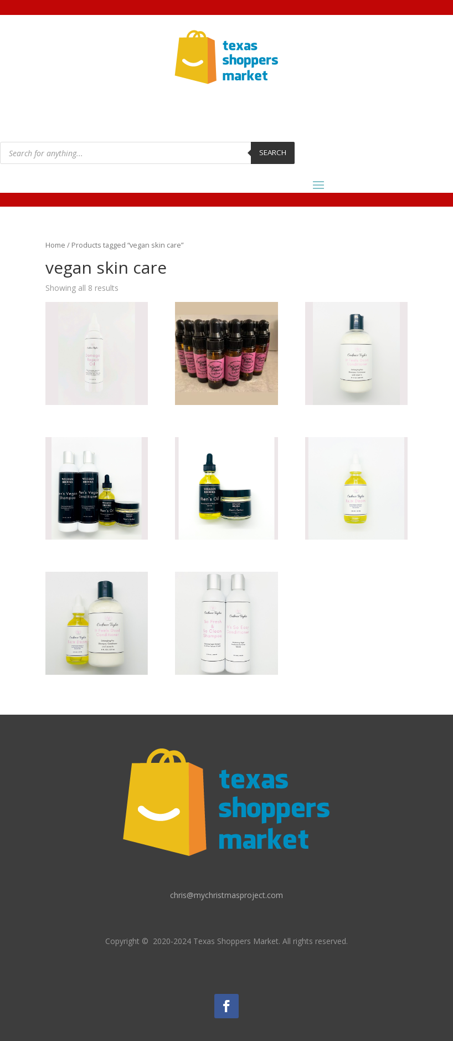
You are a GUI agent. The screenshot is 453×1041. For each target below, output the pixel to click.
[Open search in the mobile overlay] (147, 153)
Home (55, 245)
